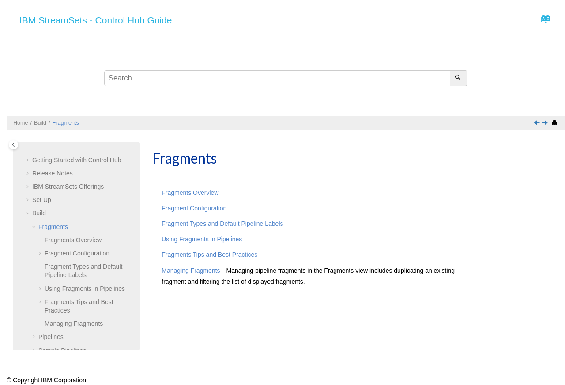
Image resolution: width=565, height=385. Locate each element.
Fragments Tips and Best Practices (209, 254)
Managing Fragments (74, 323)
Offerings (68, 186)
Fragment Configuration (77, 253)
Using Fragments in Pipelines (85, 288)
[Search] (458, 78)
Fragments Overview (73, 240)
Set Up (41, 199)
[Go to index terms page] (543, 21)
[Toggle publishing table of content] (13, 144)
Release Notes (52, 173)
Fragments (66, 123)
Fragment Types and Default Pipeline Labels (222, 223)
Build (40, 123)
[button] (28, 160)
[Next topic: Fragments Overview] (545, 123)
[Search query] (285, 78)
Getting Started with (76, 160)
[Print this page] (555, 123)
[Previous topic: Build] (538, 123)
